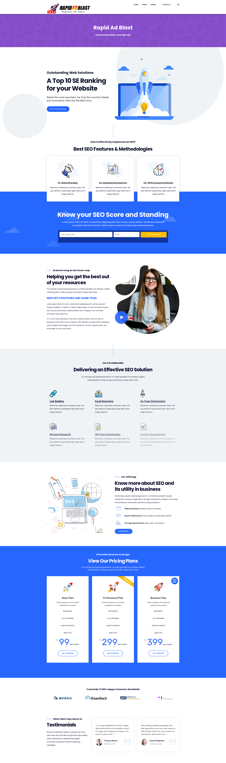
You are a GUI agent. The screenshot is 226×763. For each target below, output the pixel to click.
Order (153, 4)
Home (136, 4)
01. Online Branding (68, 183)
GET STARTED (67, 653)
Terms (144, 4)
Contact (167, 4)
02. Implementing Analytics (113, 183)
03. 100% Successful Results (158, 183)
